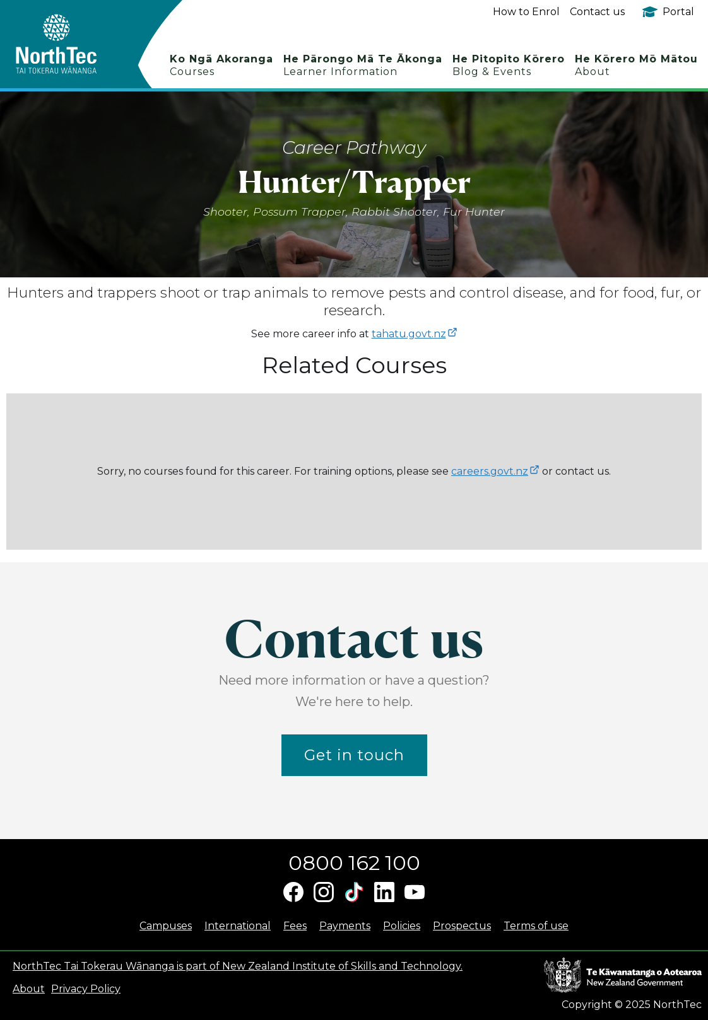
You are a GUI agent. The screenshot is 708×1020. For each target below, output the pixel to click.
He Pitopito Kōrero (508, 65)
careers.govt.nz (489, 471)
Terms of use (536, 926)
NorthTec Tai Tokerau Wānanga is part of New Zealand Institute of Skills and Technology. (238, 966)
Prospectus (462, 926)
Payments (344, 926)
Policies (401, 926)
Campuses (165, 926)
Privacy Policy (86, 989)
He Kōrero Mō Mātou (636, 65)
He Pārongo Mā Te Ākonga (362, 65)
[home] (78, 44)
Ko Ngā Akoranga (221, 65)
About (29, 989)
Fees (295, 926)
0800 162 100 (354, 862)
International (237, 926)
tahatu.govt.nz (409, 334)
